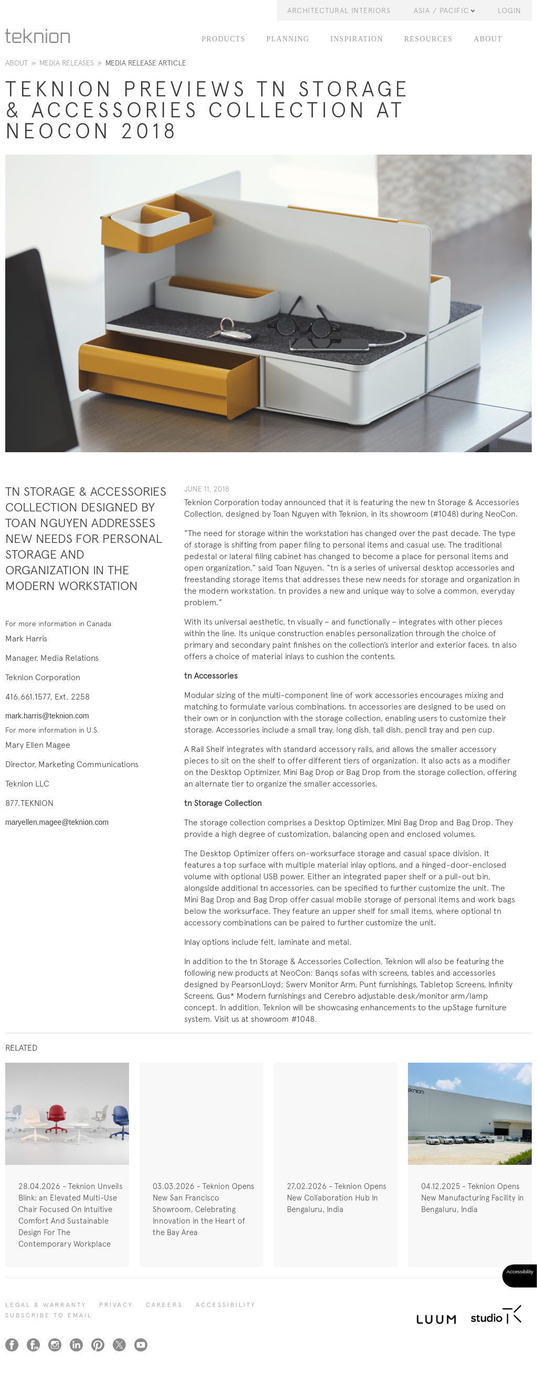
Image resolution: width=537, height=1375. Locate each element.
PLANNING (287, 39)
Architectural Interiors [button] (339, 10)
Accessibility (226, 1304)
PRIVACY (116, 1304)
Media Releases (66, 63)
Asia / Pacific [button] (444, 10)
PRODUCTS (224, 39)
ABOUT (488, 39)
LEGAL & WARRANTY (46, 1304)
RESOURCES (428, 39)
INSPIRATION (356, 39)
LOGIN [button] (509, 10)
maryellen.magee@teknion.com (57, 822)
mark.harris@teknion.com (47, 716)
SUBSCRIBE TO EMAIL (48, 1315)
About (16, 63)
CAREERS (164, 1304)
